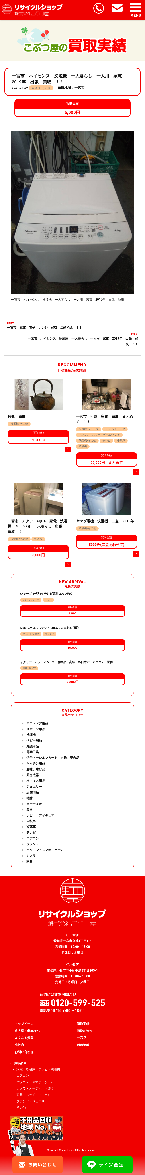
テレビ (48, 600)
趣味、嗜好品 (29, 668)
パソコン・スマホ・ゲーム (45, 850)
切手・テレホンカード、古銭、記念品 (52, 758)
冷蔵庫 (31, 827)
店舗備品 (32, 792)
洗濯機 (31, 735)
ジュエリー (34, 787)
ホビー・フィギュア (40, 815)
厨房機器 (32, 775)
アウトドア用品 (37, 723)
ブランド (49, 634)
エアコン (32, 838)
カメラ (31, 856)
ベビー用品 (34, 740)
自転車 (31, 821)
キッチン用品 (35, 763)
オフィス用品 (35, 781)
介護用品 (32, 746)
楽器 (29, 809)
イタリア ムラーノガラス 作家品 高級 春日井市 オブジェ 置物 (68, 662)
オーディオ (34, 804)
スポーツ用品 (35, 729)
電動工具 (32, 752)
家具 (29, 861)
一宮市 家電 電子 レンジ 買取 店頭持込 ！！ (46, 328)
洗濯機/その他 (41, 88)
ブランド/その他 (31, 634)
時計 (29, 798)
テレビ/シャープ (31, 600)
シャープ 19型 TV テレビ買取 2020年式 (46, 593)
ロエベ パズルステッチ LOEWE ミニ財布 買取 (49, 628)
